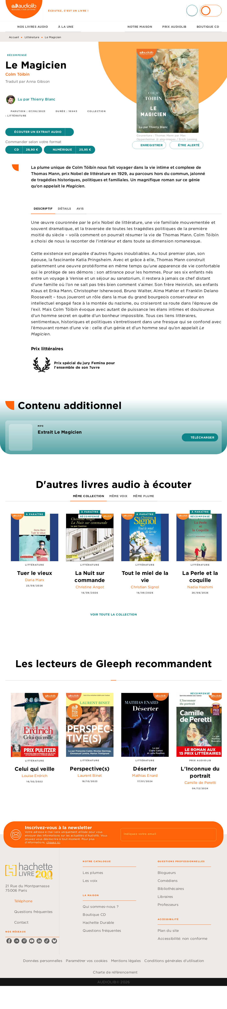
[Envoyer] (211, 834)
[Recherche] (192, 10)
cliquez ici (53, 842)
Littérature (32, 37)
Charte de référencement (115, 972)
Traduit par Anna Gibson (27, 81)
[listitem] (9, 941)
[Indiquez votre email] (163, 834)
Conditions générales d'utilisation (174, 960)
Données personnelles (42, 960)
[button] (39, 132)
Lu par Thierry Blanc (36, 99)
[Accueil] (24, 10)
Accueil (14, 37)
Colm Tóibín (17, 74)
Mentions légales (126, 960)
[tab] (10, 26)
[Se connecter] (211, 10)
